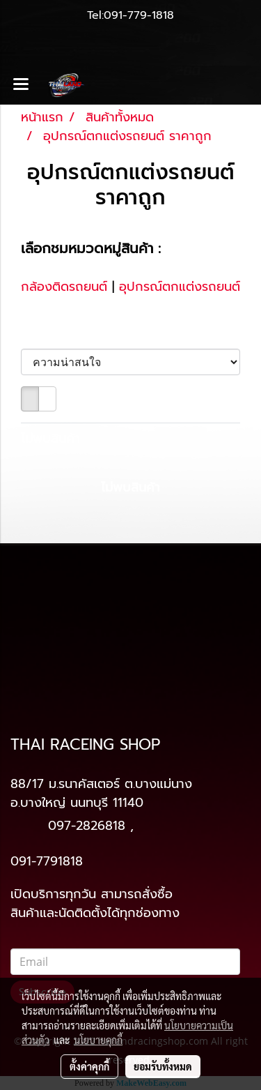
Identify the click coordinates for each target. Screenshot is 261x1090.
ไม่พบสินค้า (50, 439)
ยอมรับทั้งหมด (163, 1066)
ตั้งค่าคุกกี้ (89, 1066)
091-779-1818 (139, 15)
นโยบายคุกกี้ (98, 1040)
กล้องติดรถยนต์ (64, 286)
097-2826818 (86, 825)
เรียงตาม (51, 333)
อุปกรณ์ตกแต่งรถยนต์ (179, 286)
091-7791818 (46, 861)
